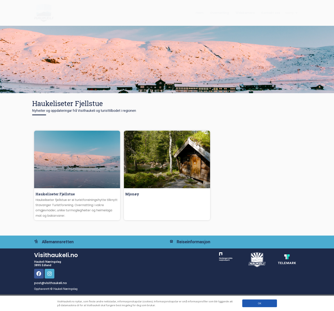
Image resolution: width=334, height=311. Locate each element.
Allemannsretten (63, 244)
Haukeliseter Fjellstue (55, 194)
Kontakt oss (270, 13)
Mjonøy (132, 194)
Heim (200, 13)
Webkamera (245, 13)
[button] (292, 12)
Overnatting (219, 13)
